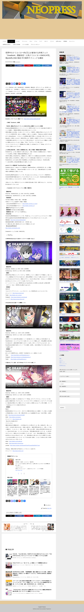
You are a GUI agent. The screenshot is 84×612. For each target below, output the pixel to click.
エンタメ (16, 484)
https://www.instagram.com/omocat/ (19, 297)
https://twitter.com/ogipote (15, 417)
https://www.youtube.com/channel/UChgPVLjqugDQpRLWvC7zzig (25, 445)
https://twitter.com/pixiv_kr (28, 205)
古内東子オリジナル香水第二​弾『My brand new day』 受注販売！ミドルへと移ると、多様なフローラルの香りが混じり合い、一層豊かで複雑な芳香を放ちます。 (73, 148)
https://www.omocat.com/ (18, 293)
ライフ (49, 484)
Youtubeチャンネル (63, 187)
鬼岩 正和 (49, 508)
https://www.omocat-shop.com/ (17, 299)
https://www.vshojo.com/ (18, 450)
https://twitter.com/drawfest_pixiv (13, 228)
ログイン (61, 360)
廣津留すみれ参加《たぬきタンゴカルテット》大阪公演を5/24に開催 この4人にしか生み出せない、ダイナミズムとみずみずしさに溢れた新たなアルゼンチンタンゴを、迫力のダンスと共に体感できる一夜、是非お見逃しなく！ (34, 490)
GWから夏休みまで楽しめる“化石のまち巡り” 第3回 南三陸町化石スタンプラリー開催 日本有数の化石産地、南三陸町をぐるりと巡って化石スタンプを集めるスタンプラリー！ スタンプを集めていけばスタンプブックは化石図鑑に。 (69, 135)
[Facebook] (19, 65)
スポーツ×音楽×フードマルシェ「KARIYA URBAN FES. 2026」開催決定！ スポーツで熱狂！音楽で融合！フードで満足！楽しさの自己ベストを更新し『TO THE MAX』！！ (73, 160)
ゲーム (27, 484)
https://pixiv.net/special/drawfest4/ (32, 118)
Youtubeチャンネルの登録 (64, 204)
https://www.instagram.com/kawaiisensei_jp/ (21, 357)
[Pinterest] (28, 65)
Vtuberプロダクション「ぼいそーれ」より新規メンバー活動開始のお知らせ (30, 562)
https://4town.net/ (19, 470)
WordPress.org (62, 365)
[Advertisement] (42, 30)
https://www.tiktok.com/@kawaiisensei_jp (20, 355)
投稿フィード (62, 362)
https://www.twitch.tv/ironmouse (16, 443)
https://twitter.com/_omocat (16, 295)
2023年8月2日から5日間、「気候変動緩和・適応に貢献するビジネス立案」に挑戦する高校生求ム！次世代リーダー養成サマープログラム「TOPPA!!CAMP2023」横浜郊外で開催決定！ (32, 573)
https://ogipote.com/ (17, 419)
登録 (60, 358)
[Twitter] (10, 65)
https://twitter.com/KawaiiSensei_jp (18, 359)
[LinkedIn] (38, 65)
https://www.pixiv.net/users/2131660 (17, 415)
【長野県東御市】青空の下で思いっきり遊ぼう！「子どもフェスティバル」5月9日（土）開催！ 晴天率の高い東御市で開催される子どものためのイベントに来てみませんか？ (73, 70)
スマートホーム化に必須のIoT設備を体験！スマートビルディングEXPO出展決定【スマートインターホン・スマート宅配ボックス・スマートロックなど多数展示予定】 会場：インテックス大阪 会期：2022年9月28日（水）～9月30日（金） (32, 582)
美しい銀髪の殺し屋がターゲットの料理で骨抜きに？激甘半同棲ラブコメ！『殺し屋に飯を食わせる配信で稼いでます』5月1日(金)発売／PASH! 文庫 (73, 122)
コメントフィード (63, 363)
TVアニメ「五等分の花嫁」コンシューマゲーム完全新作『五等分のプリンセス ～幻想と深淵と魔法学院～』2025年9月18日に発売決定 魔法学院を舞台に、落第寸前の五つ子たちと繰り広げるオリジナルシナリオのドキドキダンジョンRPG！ (23, 491)
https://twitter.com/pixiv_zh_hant (30, 203)
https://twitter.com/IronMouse (15, 441)
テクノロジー (17, 61)
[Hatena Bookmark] (47, 65)
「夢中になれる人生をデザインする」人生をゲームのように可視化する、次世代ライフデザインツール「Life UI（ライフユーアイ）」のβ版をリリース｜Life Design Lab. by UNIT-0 (45, 490)
